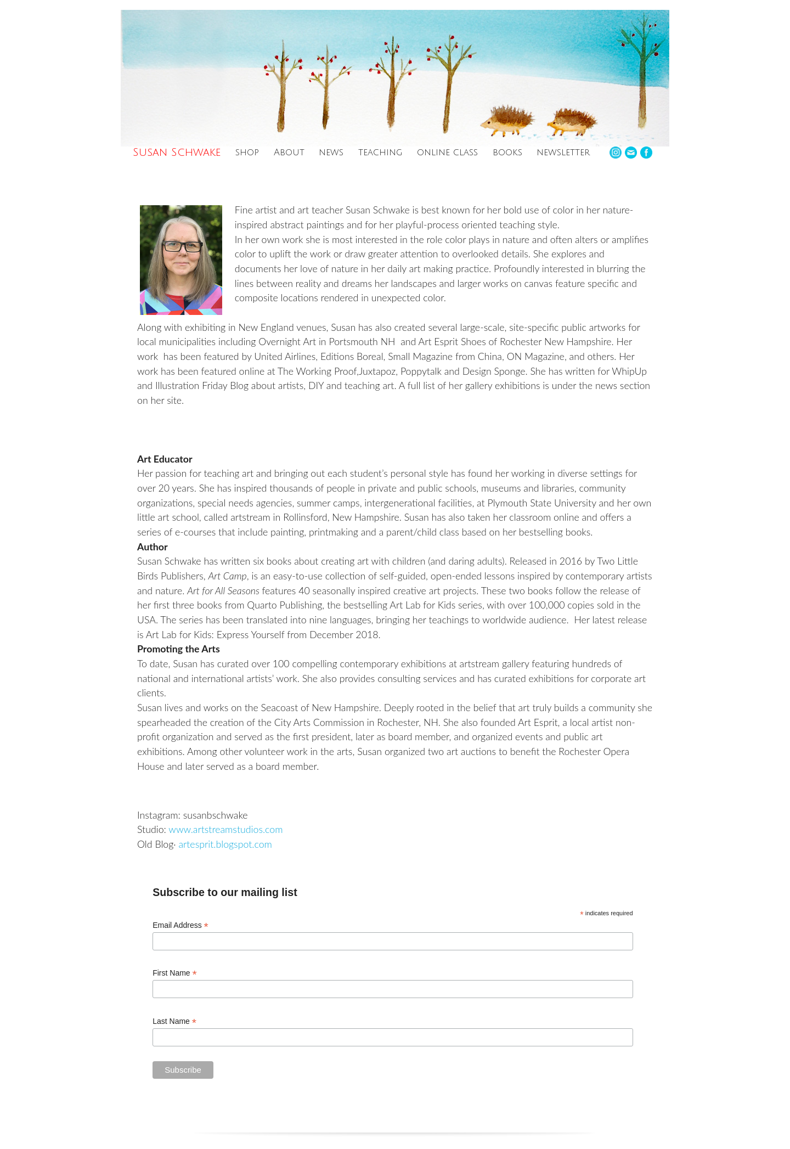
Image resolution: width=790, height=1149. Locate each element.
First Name (175, 973)
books (507, 152)
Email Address (180, 925)
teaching (380, 152)
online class (447, 152)
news (331, 152)
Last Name (174, 1021)
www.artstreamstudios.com (225, 829)
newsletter (563, 152)
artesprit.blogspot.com (225, 844)
